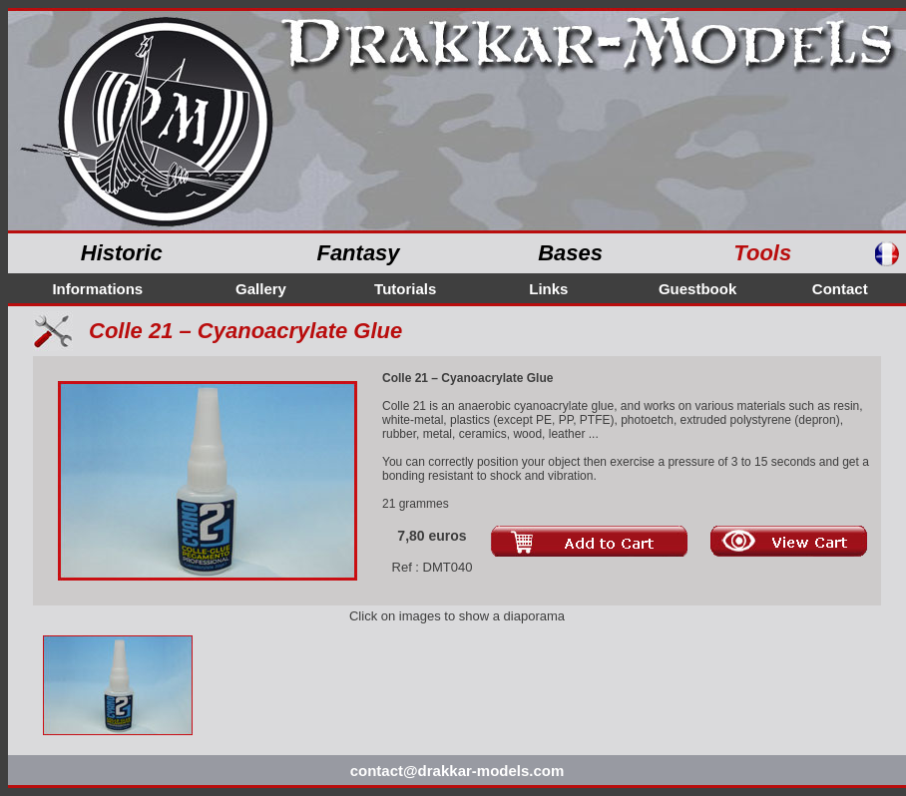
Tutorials (405, 288)
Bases (570, 252)
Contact (840, 288)
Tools (762, 252)
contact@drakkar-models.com (457, 770)
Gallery (260, 288)
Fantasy (357, 252)
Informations (97, 288)
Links (548, 288)
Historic (122, 252)
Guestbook (697, 288)
